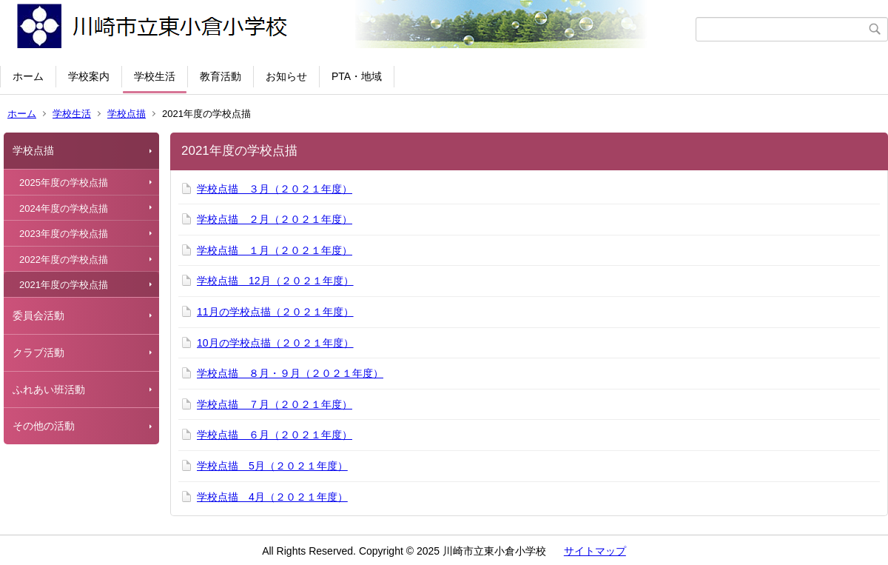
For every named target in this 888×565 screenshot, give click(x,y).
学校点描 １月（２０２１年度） (274, 250)
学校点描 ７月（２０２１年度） (274, 404)
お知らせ (286, 76)
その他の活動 (44, 426)
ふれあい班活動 (49, 389)
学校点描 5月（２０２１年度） (272, 466)
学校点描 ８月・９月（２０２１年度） (290, 373)
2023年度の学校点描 (63, 233)
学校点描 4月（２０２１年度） (272, 497)
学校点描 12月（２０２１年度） (275, 281)
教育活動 (220, 76)
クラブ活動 (38, 352)
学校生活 (154, 76)
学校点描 (126, 113)
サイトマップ (595, 551)
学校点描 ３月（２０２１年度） (274, 189)
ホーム (28, 76)
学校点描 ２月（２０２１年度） (274, 219)
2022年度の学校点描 (63, 259)
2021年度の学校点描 (63, 284)
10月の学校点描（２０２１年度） (275, 343)
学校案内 (89, 76)
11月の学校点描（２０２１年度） (275, 312)
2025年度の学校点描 (63, 182)
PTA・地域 (357, 76)
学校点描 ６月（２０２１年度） (274, 435)
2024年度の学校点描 (63, 208)
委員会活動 (38, 315)
